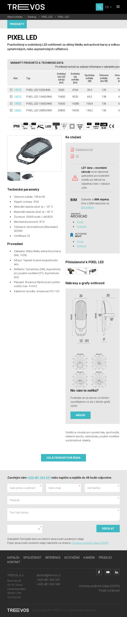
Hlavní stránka (14, 16)
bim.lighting (87, 207)
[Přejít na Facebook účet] (99, 572)
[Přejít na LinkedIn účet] (116, 572)
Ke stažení (72, 557)
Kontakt (13, 562)
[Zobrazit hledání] (99, 7)
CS (107, 7)
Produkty (17, 24)
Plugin (80, 222)
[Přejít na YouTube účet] (108, 572)
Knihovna (81, 226)
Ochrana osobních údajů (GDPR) (89, 543)
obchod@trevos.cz (48, 575)
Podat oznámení (109, 590)
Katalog (32, 16)
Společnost (32, 557)
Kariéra (89, 557)
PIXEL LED (47, 16)
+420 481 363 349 (48, 584)
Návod (80, 415)
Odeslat (108, 528)
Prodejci (105, 557)
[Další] (118, 126)
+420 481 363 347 (39, 477)
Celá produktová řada (63, 457)
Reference (53, 557)
